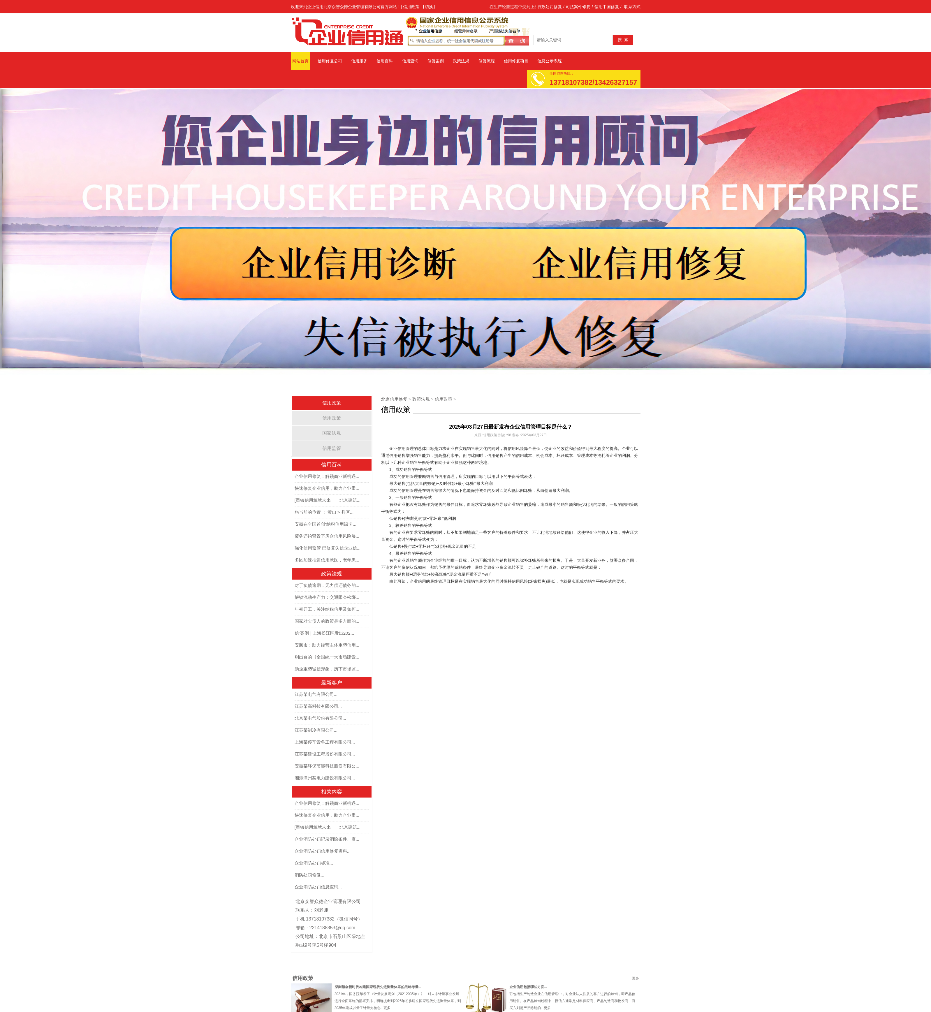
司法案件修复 (578, 6)
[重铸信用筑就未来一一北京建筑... (328, 500)
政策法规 (461, 61)
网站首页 (300, 61)
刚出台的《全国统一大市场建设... (327, 656)
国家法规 (331, 433)
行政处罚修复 (549, 6)
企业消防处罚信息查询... (318, 886)
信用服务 (359, 61)
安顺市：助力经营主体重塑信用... (327, 645)
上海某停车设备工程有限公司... (325, 742)
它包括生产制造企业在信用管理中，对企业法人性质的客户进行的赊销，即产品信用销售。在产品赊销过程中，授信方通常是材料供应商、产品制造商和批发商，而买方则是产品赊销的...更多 (572, 1001)
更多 (635, 978)
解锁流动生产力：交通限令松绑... (327, 597)
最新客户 (331, 683)
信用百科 (384, 61)
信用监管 (331, 448)
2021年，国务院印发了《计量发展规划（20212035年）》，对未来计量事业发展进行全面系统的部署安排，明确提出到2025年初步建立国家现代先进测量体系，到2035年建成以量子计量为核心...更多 (398, 1001)
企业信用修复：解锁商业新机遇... (327, 476)
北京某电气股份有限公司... (320, 718)
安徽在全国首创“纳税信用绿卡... (326, 524)
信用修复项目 (516, 61)
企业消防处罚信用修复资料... (323, 851)
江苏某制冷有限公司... (316, 730)
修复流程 (486, 61)
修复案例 (435, 61)
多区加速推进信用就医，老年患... (327, 559)
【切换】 (429, 6)
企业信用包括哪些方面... (528, 987)
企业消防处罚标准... (314, 862)
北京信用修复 (394, 399)
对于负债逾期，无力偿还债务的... (327, 585)
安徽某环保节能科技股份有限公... (327, 765)
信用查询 (410, 61)
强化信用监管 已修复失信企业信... (328, 547)
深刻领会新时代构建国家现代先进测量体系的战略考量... (378, 987)
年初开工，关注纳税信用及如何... (327, 609)
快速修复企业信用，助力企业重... (327, 488)
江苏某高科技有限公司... (318, 706)
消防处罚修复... (310, 874)
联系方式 (632, 6)
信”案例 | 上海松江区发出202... (324, 633)
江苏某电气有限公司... (316, 694)
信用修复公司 (330, 61)
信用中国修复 (606, 6)
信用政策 (331, 402)
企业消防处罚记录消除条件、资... (327, 839)
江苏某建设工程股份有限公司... (325, 753)
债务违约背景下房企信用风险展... (327, 536)
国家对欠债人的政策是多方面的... (327, 621)
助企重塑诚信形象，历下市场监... (327, 668)
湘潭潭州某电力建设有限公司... (325, 777)
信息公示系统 (549, 61)
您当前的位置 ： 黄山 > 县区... (324, 512)
